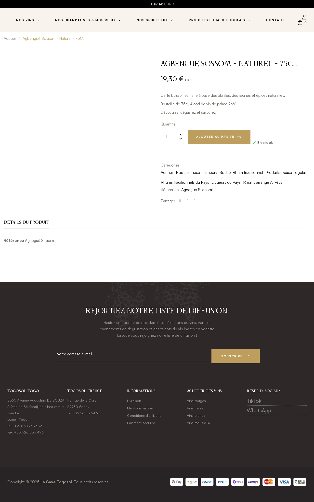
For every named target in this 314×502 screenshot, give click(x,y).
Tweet (187, 200)
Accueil (167, 172)
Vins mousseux (198, 421)
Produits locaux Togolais (286, 172)
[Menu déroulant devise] (171, 4)
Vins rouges (196, 399)
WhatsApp (259, 408)
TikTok (254, 399)
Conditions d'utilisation (145, 413)
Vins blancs (196, 413)
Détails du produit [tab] (26, 222)
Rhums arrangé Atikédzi (263, 182)
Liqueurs (209, 172)
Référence (170, 189)
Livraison (134, 399)
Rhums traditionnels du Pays (185, 182)
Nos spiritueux (188, 172)
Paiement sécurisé (141, 421)
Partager (180, 200)
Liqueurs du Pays (226, 182)
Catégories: (171, 165)
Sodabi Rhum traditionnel (241, 172)
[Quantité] (173, 137)
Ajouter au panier (215, 137)
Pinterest (194, 200)
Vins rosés (195, 406)
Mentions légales (140, 406)
